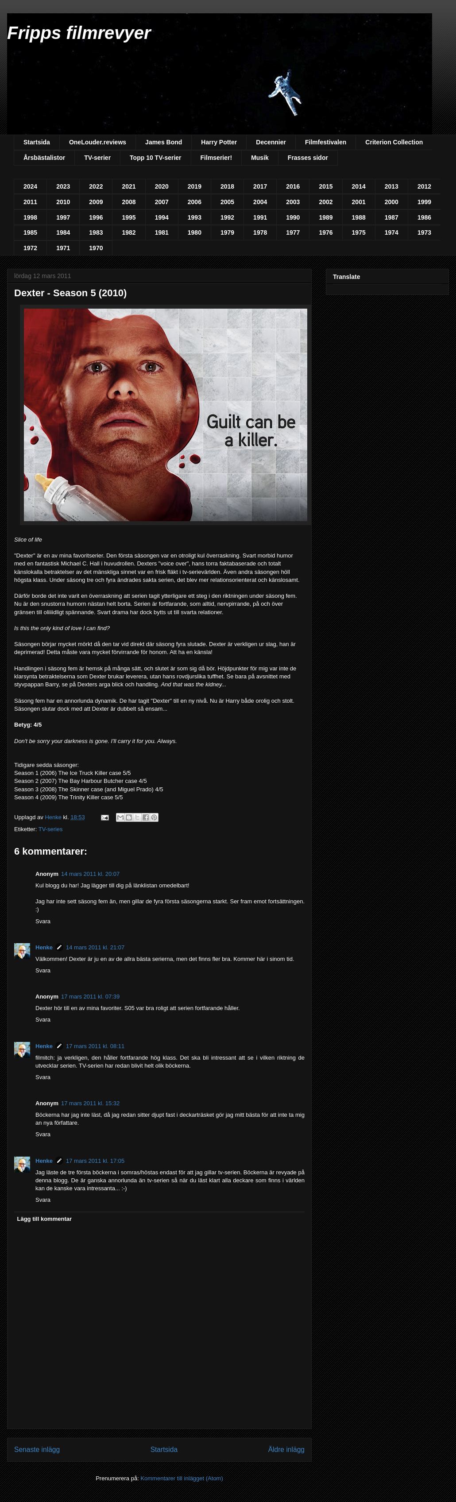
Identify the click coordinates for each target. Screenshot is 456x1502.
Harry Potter (219, 142)
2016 (293, 186)
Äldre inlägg (286, 1449)
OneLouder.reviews (97, 142)
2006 (194, 201)
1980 (194, 232)
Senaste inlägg (37, 1449)
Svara (42, 921)
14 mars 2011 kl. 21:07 (95, 947)
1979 (227, 232)
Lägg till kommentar (44, 1219)
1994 (162, 217)
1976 (325, 232)
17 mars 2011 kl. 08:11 (95, 1046)
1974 (391, 232)
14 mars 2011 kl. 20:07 (90, 874)
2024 (30, 186)
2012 (424, 186)
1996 (96, 217)
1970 (96, 248)
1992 (227, 217)
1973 (424, 232)
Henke (44, 947)
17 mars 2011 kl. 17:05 (95, 1160)
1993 (194, 217)
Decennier (271, 142)
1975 (359, 232)
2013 (391, 186)
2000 (391, 201)
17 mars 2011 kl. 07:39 (90, 996)
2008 (128, 201)
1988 (359, 217)
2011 (30, 201)
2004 (260, 201)
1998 (30, 217)
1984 (63, 232)
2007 (162, 201)
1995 (128, 217)
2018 (227, 186)
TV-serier (97, 157)
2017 (260, 186)
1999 (424, 201)
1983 (96, 232)
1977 (293, 232)
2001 (359, 201)
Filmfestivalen (325, 142)
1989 (325, 217)
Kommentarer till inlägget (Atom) (181, 1478)
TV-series (51, 829)
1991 (260, 217)
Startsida (36, 142)
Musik (260, 157)
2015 (325, 186)
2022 (96, 186)
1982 (128, 232)
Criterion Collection (394, 142)
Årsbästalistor (44, 157)
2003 (293, 201)
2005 (227, 201)
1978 (260, 232)
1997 (63, 217)
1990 (293, 217)
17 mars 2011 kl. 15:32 (90, 1103)
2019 (194, 186)
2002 (325, 201)
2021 (128, 186)
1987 (391, 217)
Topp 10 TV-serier (155, 157)
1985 (30, 232)
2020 (162, 186)
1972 (30, 248)
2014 (359, 186)
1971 (63, 248)
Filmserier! (216, 157)
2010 (63, 201)
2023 (63, 186)
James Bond (163, 142)
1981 (162, 232)
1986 (424, 217)
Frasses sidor (308, 157)
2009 (96, 201)
